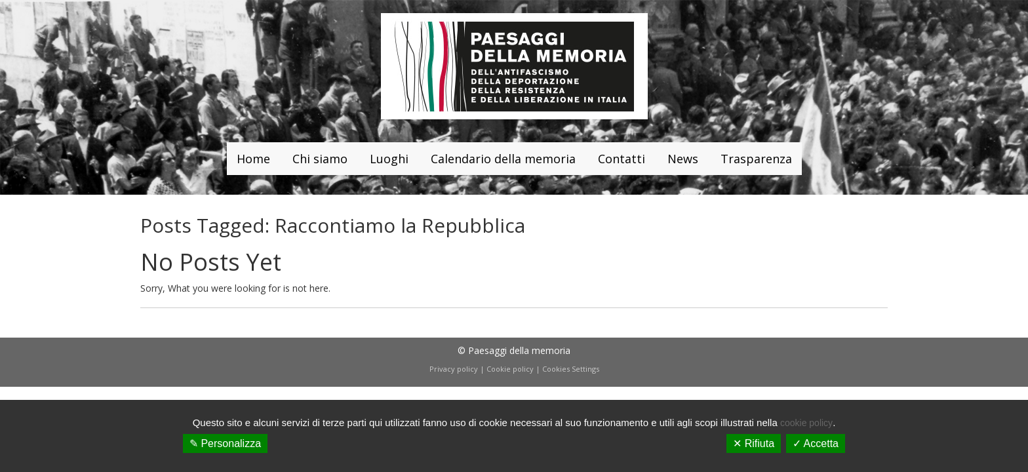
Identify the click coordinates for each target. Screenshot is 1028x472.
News (682, 159)
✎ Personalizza (225, 443)
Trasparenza (756, 159)
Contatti (621, 159)
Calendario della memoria (503, 159)
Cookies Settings (570, 369)
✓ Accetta (816, 443)
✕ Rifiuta (753, 443)
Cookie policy (510, 369)
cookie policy (806, 423)
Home (253, 159)
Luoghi (389, 159)
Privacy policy (453, 369)
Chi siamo (319, 159)
